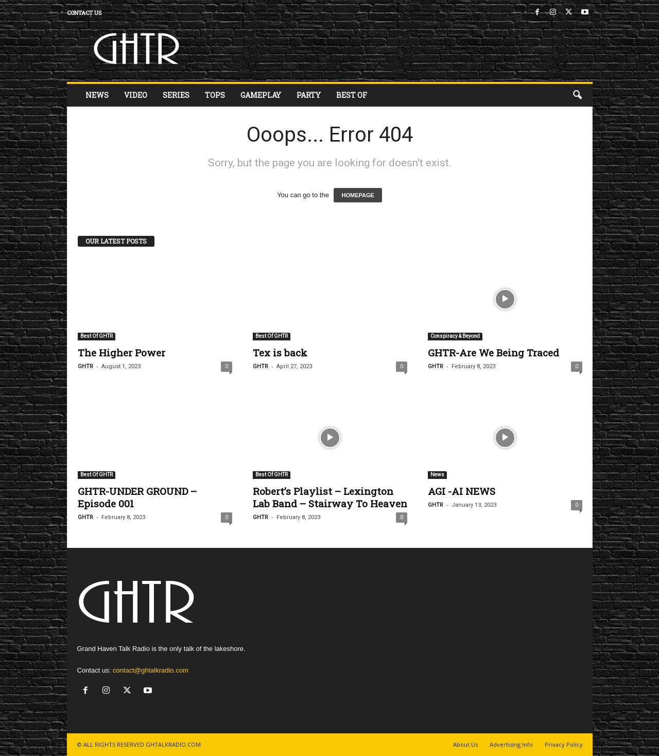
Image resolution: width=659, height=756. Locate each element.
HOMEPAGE (357, 195)
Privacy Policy (564, 744)
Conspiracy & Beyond (455, 336)
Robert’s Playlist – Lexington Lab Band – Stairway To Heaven (330, 497)
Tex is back (280, 352)
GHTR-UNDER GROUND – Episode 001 (137, 497)
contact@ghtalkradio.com (150, 670)
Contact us (84, 12)
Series (176, 95)
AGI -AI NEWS (461, 491)
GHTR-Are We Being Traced (493, 352)
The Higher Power (121, 352)
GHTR (85, 366)
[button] (577, 95)
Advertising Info (511, 744)
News (97, 95)
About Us (465, 744)
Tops (215, 95)
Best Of (351, 95)
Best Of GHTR (96, 336)
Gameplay (260, 95)
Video (135, 95)
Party (309, 95)
